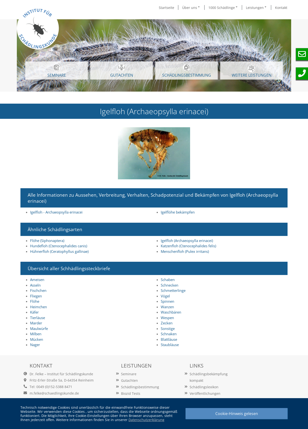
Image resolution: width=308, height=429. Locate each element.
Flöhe (34, 301)
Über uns (191, 7)
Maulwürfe (39, 328)
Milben (35, 333)
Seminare (128, 374)
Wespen (167, 317)
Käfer (34, 312)
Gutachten (129, 380)
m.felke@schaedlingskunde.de (54, 393)
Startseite (166, 7)
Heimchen (38, 306)
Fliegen (36, 296)
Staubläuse (170, 344)
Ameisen (37, 279)
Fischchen (38, 290)
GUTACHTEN (121, 71)
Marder (36, 323)
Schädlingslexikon (204, 387)
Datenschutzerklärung (146, 419)
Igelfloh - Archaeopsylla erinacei (56, 212)
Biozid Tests (130, 393)
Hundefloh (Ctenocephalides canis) (58, 245)
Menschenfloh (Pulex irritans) (185, 251)
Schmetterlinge (173, 290)
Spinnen (167, 301)
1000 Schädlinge (223, 7)
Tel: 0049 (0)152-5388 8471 (51, 386)
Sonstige (168, 328)
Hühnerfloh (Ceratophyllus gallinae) (59, 251)
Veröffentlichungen (205, 393)
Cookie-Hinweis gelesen (236, 413)
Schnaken (169, 333)
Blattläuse (169, 339)
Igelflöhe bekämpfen (178, 212)
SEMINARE (56, 71)
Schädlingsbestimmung (186, 71)
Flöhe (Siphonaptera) (47, 240)
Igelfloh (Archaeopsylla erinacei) (187, 240)
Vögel (165, 296)
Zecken (167, 323)
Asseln (35, 285)
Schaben (168, 279)
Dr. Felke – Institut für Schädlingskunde (61, 374)
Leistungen (256, 7)
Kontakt (281, 7)
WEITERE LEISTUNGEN (251, 71)
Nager (35, 344)
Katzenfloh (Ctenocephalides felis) (188, 245)
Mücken (36, 339)
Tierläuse (37, 317)
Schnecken (169, 285)
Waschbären (171, 312)
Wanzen (167, 306)
